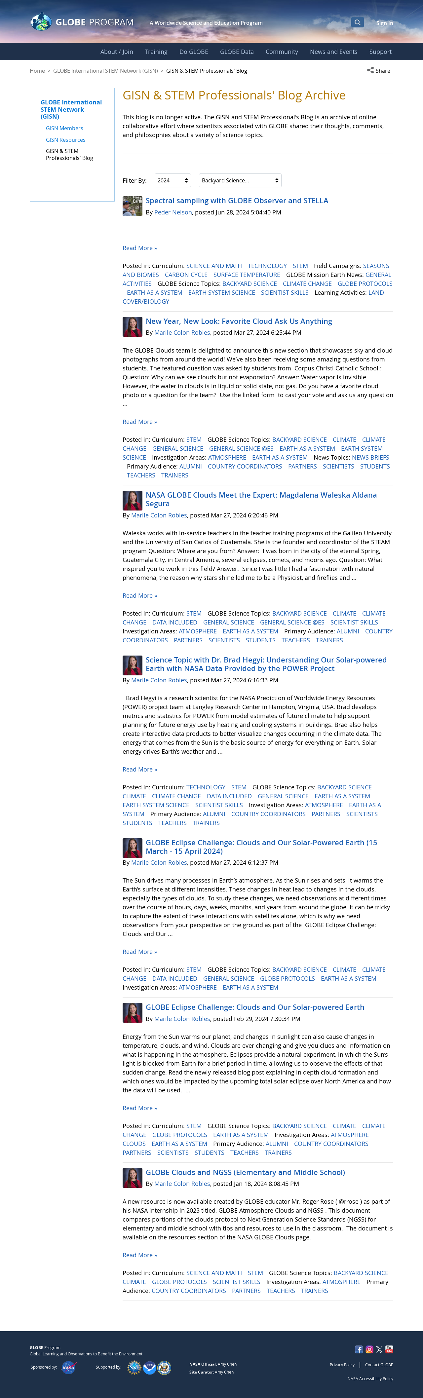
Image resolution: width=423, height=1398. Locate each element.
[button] (380, 71)
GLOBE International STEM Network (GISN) (105, 70)
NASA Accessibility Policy (370, 1378)
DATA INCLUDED (175, 622)
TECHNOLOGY (268, 266)
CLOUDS (135, 1144)
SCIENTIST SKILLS (285, 292)
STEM (301, 266)
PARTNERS (303, 466)
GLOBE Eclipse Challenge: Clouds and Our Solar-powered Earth (255, 1007)
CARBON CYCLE (187, 275)
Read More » (140, 248)
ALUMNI (191, 466)
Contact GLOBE (379, 1364)
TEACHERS (142, 475)
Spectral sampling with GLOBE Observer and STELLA (237, 201)
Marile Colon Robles (182, 332)
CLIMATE (345, 439)
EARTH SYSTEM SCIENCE (222, 292)
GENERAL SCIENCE (178, 448)
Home (37, 70)
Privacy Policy (342, 1364)
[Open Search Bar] (357, 22)
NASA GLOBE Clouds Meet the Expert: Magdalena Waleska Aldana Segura (261, 499)
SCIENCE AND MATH (215, 266)
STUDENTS (375, 466)
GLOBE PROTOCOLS (365, 283)
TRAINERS (175, 475)
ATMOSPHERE (228, 457)
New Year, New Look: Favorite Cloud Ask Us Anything (239, 321)
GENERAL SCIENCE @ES (242, 448)
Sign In (384, 23)
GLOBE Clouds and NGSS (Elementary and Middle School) (245, 1172)
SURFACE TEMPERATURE (247, 275)
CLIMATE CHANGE (308, 283)
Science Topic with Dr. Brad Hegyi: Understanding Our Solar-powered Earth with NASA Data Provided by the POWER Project (266, 664)
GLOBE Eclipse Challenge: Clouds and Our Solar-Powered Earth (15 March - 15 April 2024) (261, 847)
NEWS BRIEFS (370, 457)
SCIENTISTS (339, 466)
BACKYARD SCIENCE (250, 283)
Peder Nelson (173, 212)
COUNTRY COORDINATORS (246, 466)
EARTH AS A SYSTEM (155, 292)
